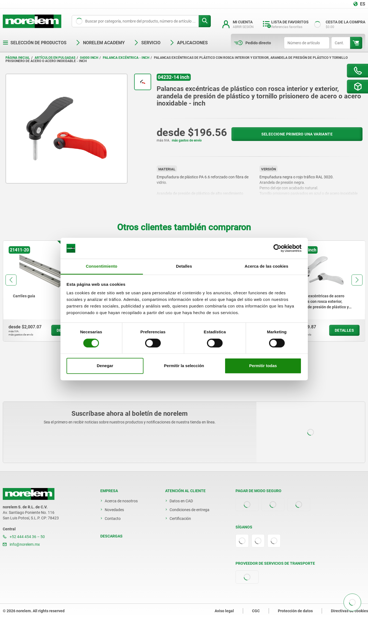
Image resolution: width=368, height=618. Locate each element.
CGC (256, 611)
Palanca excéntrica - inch (126, 58)
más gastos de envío (187, 140)
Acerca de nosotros (121, 501)
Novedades (114, 510)
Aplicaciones (188, 43)
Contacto (113, 518)
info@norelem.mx (21, 544)
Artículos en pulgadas (55, 58)
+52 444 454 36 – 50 (24, 536)
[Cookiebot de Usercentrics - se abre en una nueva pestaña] (277, 248)
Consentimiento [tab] (101, 266)
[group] (45, 291)
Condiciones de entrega (189, 510)
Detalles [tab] (184, 266)
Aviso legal (224, 611)
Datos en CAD (181, 501)
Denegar (105, 366)
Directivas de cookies (349, 611)
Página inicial (17, 57)
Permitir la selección (184, 366)
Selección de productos (35, 43)
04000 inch (89, 58)
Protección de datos (295, 611)
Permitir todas (263, 366)
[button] (10, 280)
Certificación (180, 518)
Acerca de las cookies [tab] (266, 266)
